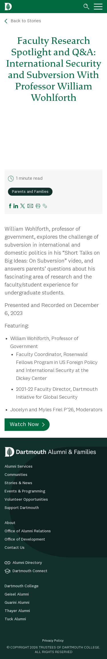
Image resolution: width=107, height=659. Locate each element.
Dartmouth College (22, 586)
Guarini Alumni (17, 603)
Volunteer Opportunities (26, 500)
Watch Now (24, 424)
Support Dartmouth (22, 508)
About (10, 523)
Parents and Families (30, 192)
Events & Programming (25, 491)
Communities (16, 475)
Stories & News (18, 483)
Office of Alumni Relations (28, 531)
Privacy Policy (53, 640)
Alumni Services (19, 466)
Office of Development (25, 539)
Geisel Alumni (17, 594)
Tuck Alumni (15, 619)
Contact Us (15, 548)
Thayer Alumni (17, 611)
